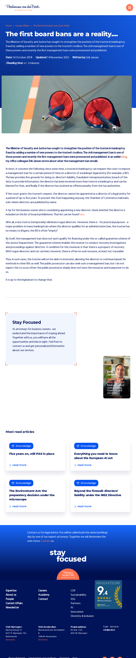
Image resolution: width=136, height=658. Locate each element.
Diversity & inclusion (82, 616)
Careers (42, 591)
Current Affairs (22, 26)
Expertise (11, 591)
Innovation (77, 612)
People (10, 599)
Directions (10, 640)
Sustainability (78, 595)
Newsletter (12, 608)
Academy (43, 595)
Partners (76, 603)
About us (11, 595)
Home (9, 26)
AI (72, 608)
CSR (73, 591)
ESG (73, 599)
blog (124, 157)
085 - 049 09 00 (110, 627)
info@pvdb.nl (109, 631)
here (81, 214)
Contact (46, 548)
